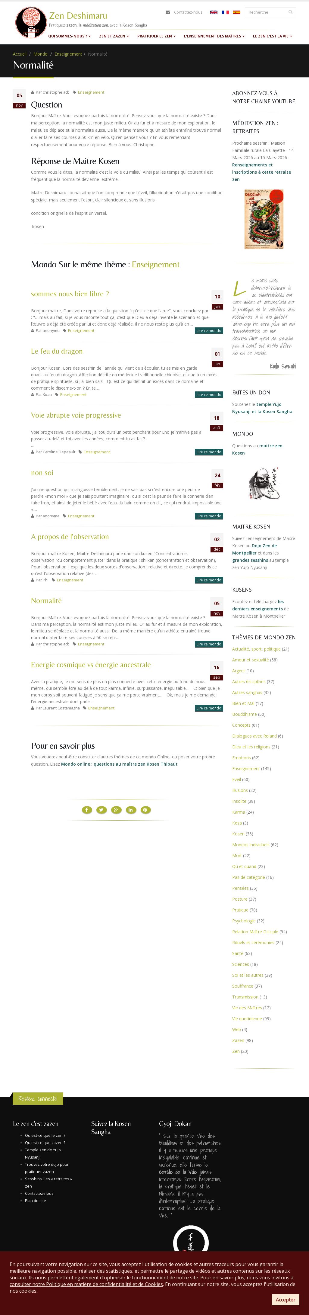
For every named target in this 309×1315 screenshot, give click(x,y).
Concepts (241, 725)
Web (236, 1029)
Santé (237, 953)
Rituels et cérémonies (253, 942)
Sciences (240, 964)
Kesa (237, 823)
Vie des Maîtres (247, 1008)
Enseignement (68, 54)
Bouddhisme (244, 714)
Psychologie (244, 921)
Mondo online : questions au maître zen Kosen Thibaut (119, 764)
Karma (238, 812)
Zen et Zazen (114, 36)
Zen (236, 1051)
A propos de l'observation (70, 536)
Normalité (46, 600)
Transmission (245, 997)
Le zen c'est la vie (272, 36)
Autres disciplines (249, 681)
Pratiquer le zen (156, 36)
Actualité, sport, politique (256, 649)
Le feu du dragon (57, 351)
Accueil (20, 54)
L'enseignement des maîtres (214, 36)
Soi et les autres (248, 975)
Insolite (239, 801)
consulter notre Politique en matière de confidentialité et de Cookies (86, 1284)
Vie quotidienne (247, 1018)
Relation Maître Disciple (255, 931)
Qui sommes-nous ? (69, 36)
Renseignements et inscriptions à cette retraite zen (261, 172)
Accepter (285, 1299)
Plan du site (35, 1200)
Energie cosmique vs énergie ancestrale (91, 664)
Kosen (238, 834)
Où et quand (244, 866)
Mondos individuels (251, 844)
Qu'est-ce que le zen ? (45, 1135)
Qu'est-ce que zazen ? (45, 1142)
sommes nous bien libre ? (70, 293)
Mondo (40, 54)
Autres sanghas (247, 692)
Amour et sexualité (250, 660)
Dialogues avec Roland (254, 736)
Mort (237, 855)
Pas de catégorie (248, 877)
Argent (238, 671)
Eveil (236, 779)
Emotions (241, 757)
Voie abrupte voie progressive (76, 415)
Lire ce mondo (209, 330)
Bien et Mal (243, 703)
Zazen (238, 1040)
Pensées (240, 888)
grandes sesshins (250, 560)
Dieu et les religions (251, 747)
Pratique (240, 910)
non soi (42, 472)
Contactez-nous (188, 12)
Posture (240, 899)
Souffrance (242, 986)
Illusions (240, 790)
